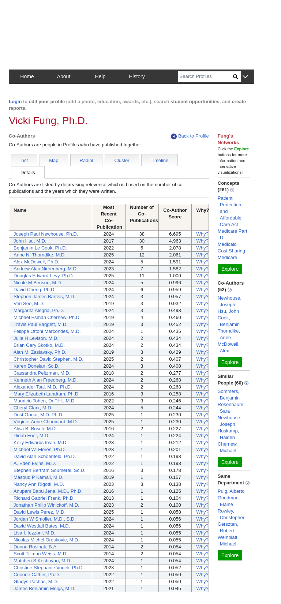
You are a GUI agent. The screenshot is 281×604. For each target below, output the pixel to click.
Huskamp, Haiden (228, 434)
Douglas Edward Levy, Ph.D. (44, 275)
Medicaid (227, 244)
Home (27, 76)
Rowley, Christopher (231, 514)
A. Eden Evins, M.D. (35, 463)
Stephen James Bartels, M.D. (44, 296)
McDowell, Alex (229, 347)
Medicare (227, 257)
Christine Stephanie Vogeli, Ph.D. (49, 567)
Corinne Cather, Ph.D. (37, 574)
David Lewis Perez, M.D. (39, 512)
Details (27, 172)
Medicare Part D (232, 234)
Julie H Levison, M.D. (36, 338)
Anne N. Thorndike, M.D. (40, 255)
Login (15, 101)
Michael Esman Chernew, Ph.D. (47, 317)
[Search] (205, 76)
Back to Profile (190, 136)
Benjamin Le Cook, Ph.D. (40, 248)
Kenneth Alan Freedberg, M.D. (46, 380)
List (24, 160)
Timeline (160, 160)
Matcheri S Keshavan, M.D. (42, 560)
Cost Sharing (231, 251)
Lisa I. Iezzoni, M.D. (34, 533)
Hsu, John (228, 311)
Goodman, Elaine (229, 501)
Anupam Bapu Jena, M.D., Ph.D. (48, 491)
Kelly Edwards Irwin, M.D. (41, 442)
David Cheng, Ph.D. (35, 289)
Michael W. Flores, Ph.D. (40, 449)
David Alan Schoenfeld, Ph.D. (45, 456)
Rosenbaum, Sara (231, 408)
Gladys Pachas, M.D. (36, 581)
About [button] (64, 76)
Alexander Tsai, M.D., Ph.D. (43, 387)
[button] (245, 77)
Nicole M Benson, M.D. (38, 282)
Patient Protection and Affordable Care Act (229, 211)
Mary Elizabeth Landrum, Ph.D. (47, 394)
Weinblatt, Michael (228, 540)
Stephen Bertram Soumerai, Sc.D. (50, 470)
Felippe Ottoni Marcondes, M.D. (47, 331)
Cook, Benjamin (229, 321)
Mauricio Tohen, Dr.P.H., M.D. (45, 401)
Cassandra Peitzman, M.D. (42, 373)
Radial (86, 160)
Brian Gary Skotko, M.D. (39, 345)
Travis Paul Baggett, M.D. (41, 324)
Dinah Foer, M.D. (31, 435)
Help (100, 76)
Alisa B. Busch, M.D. (35, 428)
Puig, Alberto (231, 491)
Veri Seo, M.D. (29, 303)
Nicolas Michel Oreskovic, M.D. (46, 540)
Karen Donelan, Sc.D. (37, 366)
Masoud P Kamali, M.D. (38, 477)
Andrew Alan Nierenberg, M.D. (46, 268)
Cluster (121, 160)
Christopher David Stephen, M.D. (48, 359)
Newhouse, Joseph (229, 301)
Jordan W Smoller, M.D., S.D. (45, 519)
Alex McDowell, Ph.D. (36, 262)
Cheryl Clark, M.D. (33, 407)
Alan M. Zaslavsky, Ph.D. (40, 352)
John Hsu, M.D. (30, 241)
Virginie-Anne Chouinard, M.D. (46, 421)
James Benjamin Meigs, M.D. (44, 588)
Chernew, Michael (228, 447)
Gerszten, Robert (228, 527)
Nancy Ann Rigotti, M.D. (39, 484)
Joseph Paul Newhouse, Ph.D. (46, 234)
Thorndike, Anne (229, 334)
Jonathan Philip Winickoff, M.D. (46, 505)
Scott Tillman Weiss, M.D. (41, 553)
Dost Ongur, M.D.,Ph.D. (39, 414)
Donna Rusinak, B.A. (36, 546)
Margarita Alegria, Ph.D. (39, 310)
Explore (230, 269)
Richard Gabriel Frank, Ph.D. (44, 498)
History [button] (137, 76)
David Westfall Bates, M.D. (42, 526)
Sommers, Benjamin (229, 395)
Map (53, 160)
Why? (202, 234)
